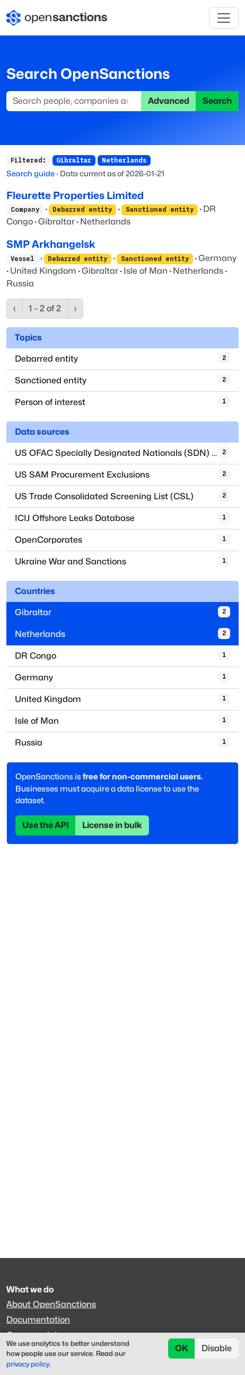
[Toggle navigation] (224, 18)
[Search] (74, 101)
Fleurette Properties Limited (75, 195)
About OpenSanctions (51, 1304)
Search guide (30, 173)
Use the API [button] (45, 825)
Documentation (38, 1320)
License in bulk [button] (112, 825)
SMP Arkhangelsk (50, 244)
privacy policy (27, 1364)
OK (181, 1348)
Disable (217, 1348)
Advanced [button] (168, 101)
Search (217, 101)
